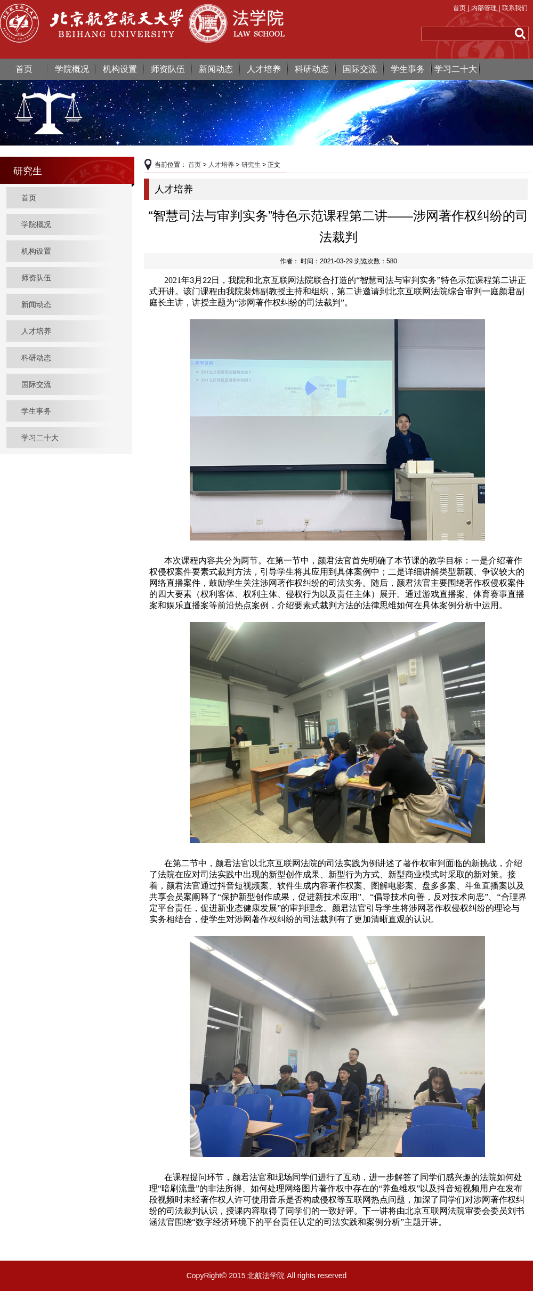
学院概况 (72, 69)
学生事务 (408, 69)
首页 (459, 8)
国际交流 (360, 69)
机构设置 (120, 69)
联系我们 (515, 8)
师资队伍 (168, 69)
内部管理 (484, 8)
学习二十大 (455, 69)
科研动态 (312, 69)
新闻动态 (216, 69)
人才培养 (264, 69)
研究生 (251, 164)
